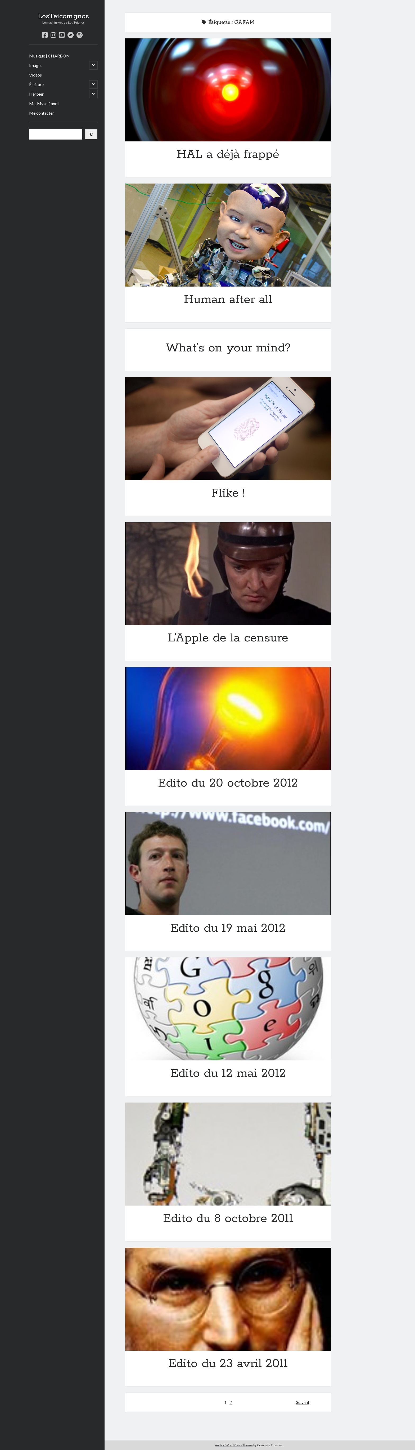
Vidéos (35, 74)
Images (35, 65)
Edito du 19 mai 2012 (228, 863)
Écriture (36, 84)
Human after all (228, 235)
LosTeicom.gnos (63, 16)
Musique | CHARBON (49, 55)
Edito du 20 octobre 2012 (228, 718)
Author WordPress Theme (234, 1445)
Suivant (302, 1402)
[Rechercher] (91, 134)
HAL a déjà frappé (228, 89)
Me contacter (41, 112)
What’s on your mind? (228, 348)
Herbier (36, 93)
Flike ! (228, 428)
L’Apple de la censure (228, 573)
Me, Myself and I (44, 103)
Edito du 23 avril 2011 (228, 1299)
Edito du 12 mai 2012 (228, 1008)
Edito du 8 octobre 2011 (228, 1154)
